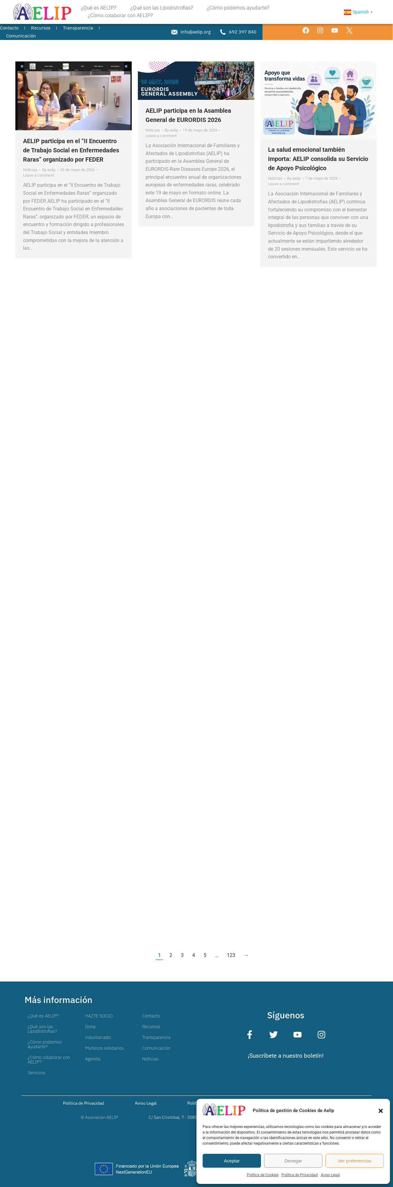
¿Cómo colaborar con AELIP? (49, 1059)
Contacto (151, 1016)
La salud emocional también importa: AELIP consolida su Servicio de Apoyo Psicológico (318, 159)
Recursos (151, 1026)
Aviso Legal (330, 1175)
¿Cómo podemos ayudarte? (45, 1044)
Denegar (293, 1160)
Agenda (92, 1059)
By (49, 169)
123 (231, 955)
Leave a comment (38, 175)
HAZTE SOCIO (99, 1016)
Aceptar (232, 1160)
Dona (90, 1026)
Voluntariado (98, 1037)
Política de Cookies (262, 1175)
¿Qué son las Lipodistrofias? (42, 1029)
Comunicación (156, 1048)
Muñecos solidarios (104, 1048)
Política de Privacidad (300, 1175)
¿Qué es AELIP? (43, 1016)
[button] (381, 1111)
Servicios (36, 1072)
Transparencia (156, 1037)
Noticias (30, 169)
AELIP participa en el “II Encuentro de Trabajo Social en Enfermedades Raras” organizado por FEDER (71, 150)
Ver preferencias (354, 1160)
